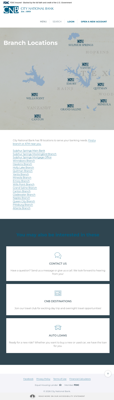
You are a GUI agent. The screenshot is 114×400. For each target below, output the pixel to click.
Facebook (28, 378)
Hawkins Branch (22, 164)
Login (70, 21)
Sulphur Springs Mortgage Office (32, 157)
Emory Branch (21, 181)
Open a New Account (94, 21)
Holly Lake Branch (23, 167)
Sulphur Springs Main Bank (29, 150)
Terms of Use (59, 378)
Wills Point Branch (23, 184)
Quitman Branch (23, 171)
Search (57, 21)
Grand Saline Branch (25, 187)
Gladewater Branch (24, 194)
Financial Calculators (80, 378)
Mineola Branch (22, 177)
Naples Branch (21, 198)
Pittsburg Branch (23, 204)
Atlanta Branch (21, 208)
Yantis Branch (21, 174)
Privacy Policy (43, 378)
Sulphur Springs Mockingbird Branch (34, 154)
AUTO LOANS (58, 335)
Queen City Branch (24, 201)
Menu (43, 21)
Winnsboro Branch (24, 160)
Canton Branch (21, 191)
